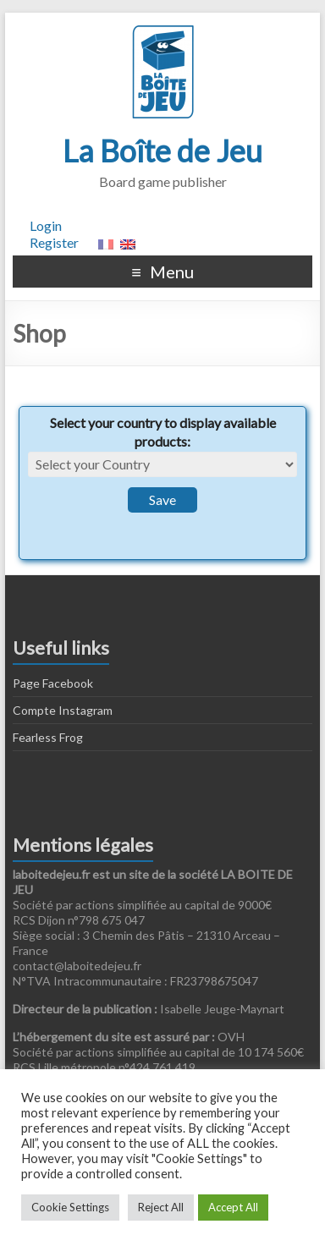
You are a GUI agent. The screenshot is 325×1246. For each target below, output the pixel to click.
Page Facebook (53, 683)
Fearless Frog (48, 737)
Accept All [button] (233, 1207)
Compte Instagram (63, 710)
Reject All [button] (161, 1207)
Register (54, 242)
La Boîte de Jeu (162, 150)
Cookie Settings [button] (70, 1207)
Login (46, 225)
